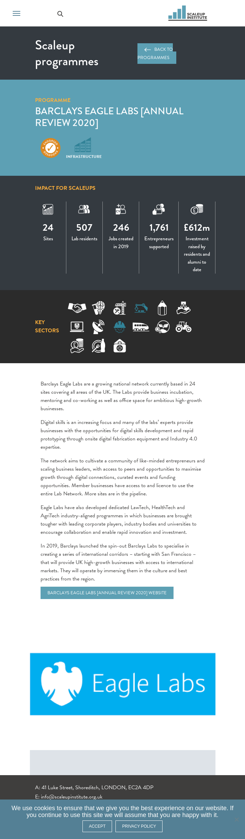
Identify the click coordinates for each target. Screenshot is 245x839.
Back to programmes (155, 53)
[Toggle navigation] (16, 12)
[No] (236, 819)
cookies (44, 808)
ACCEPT (97, 826)
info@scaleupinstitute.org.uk (71, 797)
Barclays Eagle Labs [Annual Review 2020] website (107, 592)
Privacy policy (139, 826)
